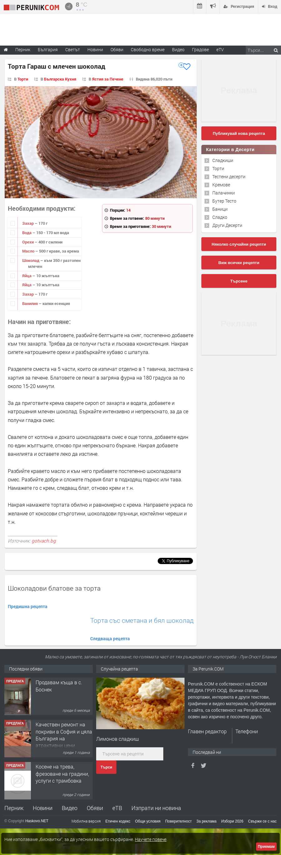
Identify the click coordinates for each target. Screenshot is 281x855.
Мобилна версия (86, 820)
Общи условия (147, 821)
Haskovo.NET (36, 821)
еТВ (117, 808)
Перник (13, 808)
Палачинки (223, 193)
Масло (28, 251)
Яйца (27, 275)
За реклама (206, 821)
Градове (200, 49)
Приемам (266, 846)
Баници (220, 209)
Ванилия (30, 303)
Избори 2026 (232, 821)
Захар (28, 223)
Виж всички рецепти (238, 262)
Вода (27, 232)
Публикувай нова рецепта (239, 133)
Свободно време (148, 49)
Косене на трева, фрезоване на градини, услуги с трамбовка (62, 773)
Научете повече (150, 839)
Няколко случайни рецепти (239, 244)
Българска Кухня (60, 79)
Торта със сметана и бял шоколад (142, 620)
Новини (95, 49)
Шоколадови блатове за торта (54, 588)
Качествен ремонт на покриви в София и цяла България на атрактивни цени (64, 735)
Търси (106, 767)
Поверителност (178, 821)
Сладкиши (222, 160)
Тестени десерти (228, 176)
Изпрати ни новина (156, 808)
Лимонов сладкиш (117, 738)
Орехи (28, 242)
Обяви (95, 808)
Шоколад (31, 260)
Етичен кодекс (118, 821)
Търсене (239, 281)
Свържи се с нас (262, 821)
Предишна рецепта (27, 606)
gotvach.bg (44, 541)
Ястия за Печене (107, 79)
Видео (69, 808)
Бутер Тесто (224, 201)
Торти (22, 79)
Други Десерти (227, 225)
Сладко (219, 217)
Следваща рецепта (110, 638)
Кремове (221, 185)
